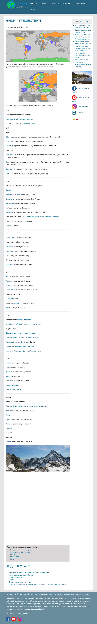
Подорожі (79, 4)
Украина (9, 428)
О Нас (32, 10)
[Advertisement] (38, 490)
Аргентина (9, 155)
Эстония (26, 351)
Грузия (8, 363)
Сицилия (32, 123)
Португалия (24, 342)
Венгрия (28, 217)
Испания (9, 264)
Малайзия (9, 324)
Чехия (42, 217)
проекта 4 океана (24, 320)
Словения (55, 217)
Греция (8, 226)
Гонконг (8, 390)
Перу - (8, 173)
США (7, 137)
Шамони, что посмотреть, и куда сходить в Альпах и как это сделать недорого (38, 584)
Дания (25, 346)
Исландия (9, 141)
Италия (16, 303)
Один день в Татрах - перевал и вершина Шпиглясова (29, 573)
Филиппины (16, 390)
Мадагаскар (10, 203)
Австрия (48, 217)
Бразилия (9, 146)
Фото (54, 4)
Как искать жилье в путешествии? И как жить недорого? (82, 48)
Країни (66, 4)
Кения (8, 299)
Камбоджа (18, 324)
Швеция (31, 346)
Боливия (9, 169)
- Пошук (78, 113)
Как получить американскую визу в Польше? (83, 64)
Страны (12, 550)
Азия (28, 552)
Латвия (38, 351)
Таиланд (26, 324)
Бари (26, 123)
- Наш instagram (81, 106)
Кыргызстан (10, 199)
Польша (9, 337)
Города (12, 554)
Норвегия (9, 351)
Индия (32, 324)
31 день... (12, 580)
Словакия (35, 217)
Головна (33, 4)
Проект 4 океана (12, 385)
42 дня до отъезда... (16, 577)
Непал (38, 324)
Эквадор (9, 190)
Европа (29, 550)
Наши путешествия (23, 20)
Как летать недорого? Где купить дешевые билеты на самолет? (83, 37)
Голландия (10, 238)
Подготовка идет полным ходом (20, 582)
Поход (12, 559)
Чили (8, 162)
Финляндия (18, 351)
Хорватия (9, 212)
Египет (8, 221)
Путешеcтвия (15, 557)
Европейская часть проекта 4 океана (20, 333)
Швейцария (10, 194)
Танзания (14, 299)
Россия (8, 415)
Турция (8, 419)
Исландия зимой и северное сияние (19, 119)
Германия (9, 281)
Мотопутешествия (16, 552)
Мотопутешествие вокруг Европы (21, 575)
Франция (19, 194)
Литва (32, 351)
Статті (43, 4)
